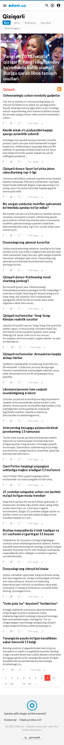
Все (6, 22)
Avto (17, 22)
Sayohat (45, 22)
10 (11, 683)
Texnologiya (12, 28)
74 (29, 683)
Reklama (30, 22)
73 (23, 683)
